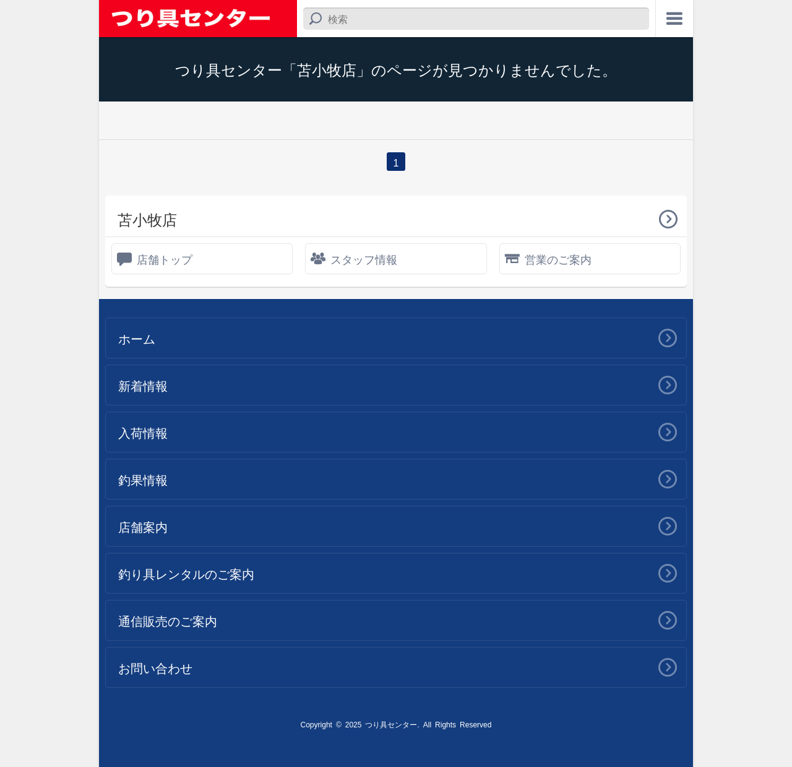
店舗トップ (164, 258)
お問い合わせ (155, 667)
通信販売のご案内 (167, 620)
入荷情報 (143, 432)
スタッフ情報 (363, 258)
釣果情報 (143, 479)
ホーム (136, 338)
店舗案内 (143, 526)
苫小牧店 (147, 219)
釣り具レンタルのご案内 (186, 573)
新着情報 (143, 385)
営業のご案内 (558, 258)
